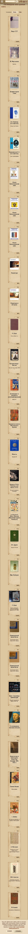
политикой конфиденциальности (16, 927)
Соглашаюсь (18, 931)
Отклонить (9, 931)
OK (16, 1)
